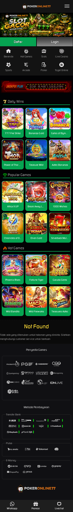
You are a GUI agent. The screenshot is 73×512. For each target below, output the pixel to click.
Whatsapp (12, 505)
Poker (44, 67)
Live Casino (61, 53)
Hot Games (26, 53)
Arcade (26, 67)
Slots (44, 53)
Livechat (59, 505)
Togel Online (61, 67)
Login (55, 42)
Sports (8, 67)
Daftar (18, 42)
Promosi (36, 505)
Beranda (8, 53)
